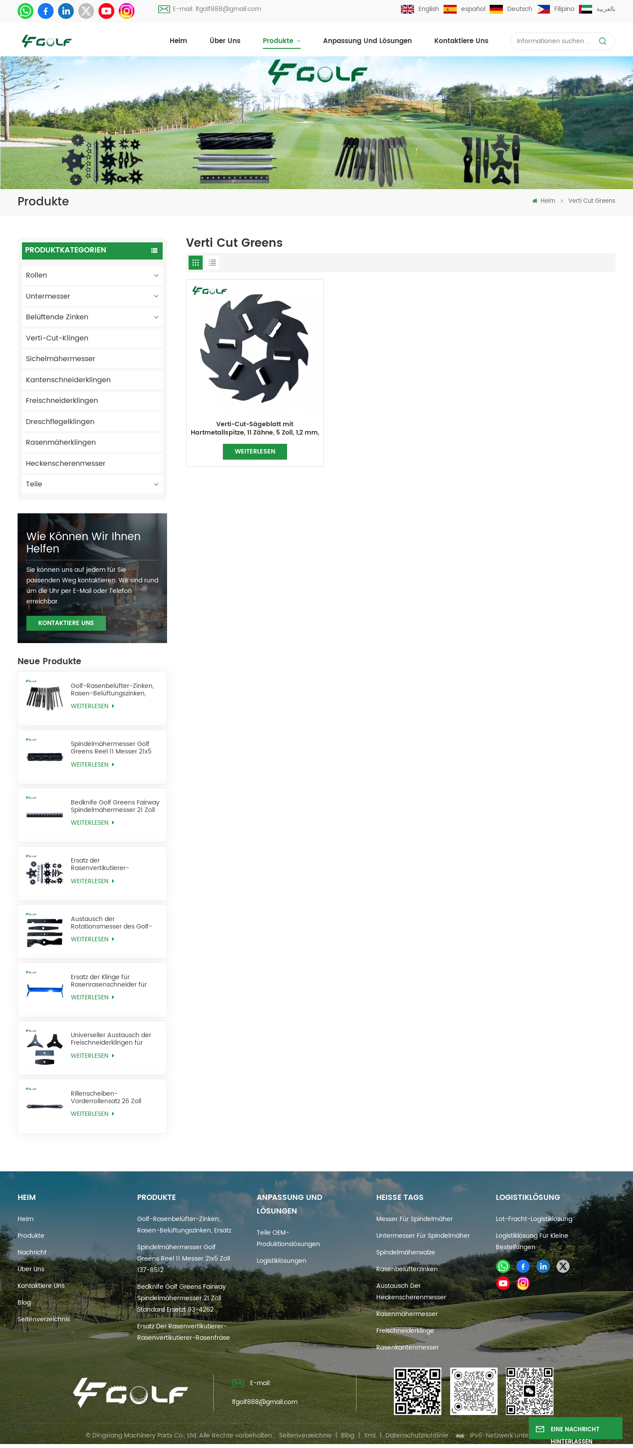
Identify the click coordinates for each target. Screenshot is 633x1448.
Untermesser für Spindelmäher (423, 1236)
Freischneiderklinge (405, 1331)
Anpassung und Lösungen (367, 41)
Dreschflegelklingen (60, 422)
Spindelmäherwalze (405, 1252)
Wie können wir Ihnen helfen (83, 543)
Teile (34, 484)
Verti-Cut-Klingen (57, 338)
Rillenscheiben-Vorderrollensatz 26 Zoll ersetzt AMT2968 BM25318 (110, 1097)
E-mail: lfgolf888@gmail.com (210, 9)
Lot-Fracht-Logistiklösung (534, 1219)
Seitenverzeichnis (44, 1319)
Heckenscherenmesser (66, 463)
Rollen (36, 275)
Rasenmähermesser (407, 1314)
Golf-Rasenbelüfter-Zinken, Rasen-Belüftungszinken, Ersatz (112, 689)
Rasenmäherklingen (61, 442)
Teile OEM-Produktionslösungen (288, 1238)
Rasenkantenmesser (407, 1347)
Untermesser (48, 296)
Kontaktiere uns (461, 41)
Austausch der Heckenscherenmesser (411, 1291)
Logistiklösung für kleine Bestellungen (532, 1241)
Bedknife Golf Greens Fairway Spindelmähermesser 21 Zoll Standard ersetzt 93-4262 (115, 806)
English (420, 9)
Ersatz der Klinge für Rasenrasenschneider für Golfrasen (109, 980)
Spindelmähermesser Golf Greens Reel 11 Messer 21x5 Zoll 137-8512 (111, 747)
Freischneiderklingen (62, 400)
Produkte (279, 41)
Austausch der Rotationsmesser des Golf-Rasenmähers (111, 922)
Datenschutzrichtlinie (417, 1435)
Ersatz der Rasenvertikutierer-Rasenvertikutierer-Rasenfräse (100, 864)
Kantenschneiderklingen (68, 380)
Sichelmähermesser (60, 359)
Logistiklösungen (281, 1261)
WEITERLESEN (92, 706)
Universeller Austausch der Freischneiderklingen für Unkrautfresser (111, 1038)
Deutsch (511, 9)
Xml (369, 1435)
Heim (178, 41)
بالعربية (597, 9)
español (464, 9)
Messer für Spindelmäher (414, 1219)
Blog (24, 1303)
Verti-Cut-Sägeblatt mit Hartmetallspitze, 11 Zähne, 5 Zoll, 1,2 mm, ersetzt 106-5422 (255, 429)
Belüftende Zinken (57, 317)
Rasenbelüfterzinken (407, 1269)
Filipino (556, 9)
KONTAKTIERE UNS (66, 623)
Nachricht (32, 1252)
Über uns (225, 41)
